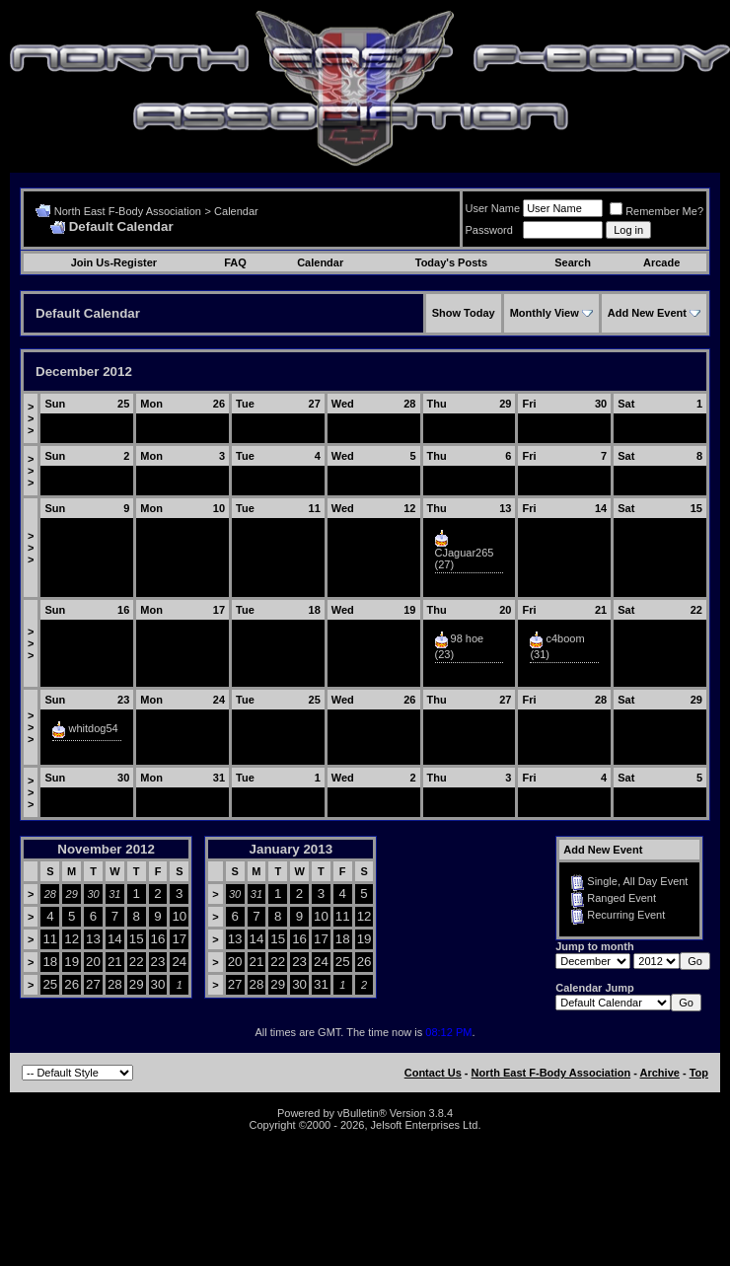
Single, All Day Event (637, 881)
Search (572, 262)
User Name (493, 208)
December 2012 (84, 371)
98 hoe (467, 638)
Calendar (236, 211)
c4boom (565, 638)
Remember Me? (656, 211)
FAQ (235, 262)
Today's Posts (451, 262)
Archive (660, 1073)
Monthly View (544, 313)
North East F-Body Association (127, 211)
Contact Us (433, 1073)
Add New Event (647, 313)
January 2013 (291, 849)
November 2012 (106, 849)
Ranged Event (621, 898)
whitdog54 (93, 728)
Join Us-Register (114, 262)
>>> (31, 418)
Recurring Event (626, 915)
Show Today (463, 313)
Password (489, 230)
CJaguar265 (464, 553)
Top (699, 1073)
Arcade (661, 262)
